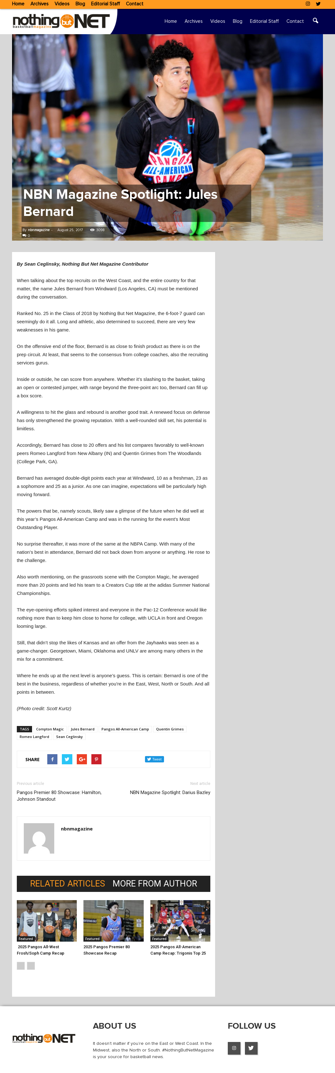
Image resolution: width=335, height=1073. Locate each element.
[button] (315, 21)
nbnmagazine (38, 230)
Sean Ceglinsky (69, 736)
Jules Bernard (83, 729)
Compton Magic (50, 729)
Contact (134, 4)
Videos (62, 4)
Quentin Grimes (170, 729)
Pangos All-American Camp (125, 729)
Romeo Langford (34, 736)
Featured (26, 939)
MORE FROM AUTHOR (155, 884)
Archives (39, 4)
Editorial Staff (105, 4)
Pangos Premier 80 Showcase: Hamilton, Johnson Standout (59, 796)
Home (18, 4)
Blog (80, 4)
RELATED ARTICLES (67, 884)
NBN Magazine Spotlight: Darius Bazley (170, 792)
